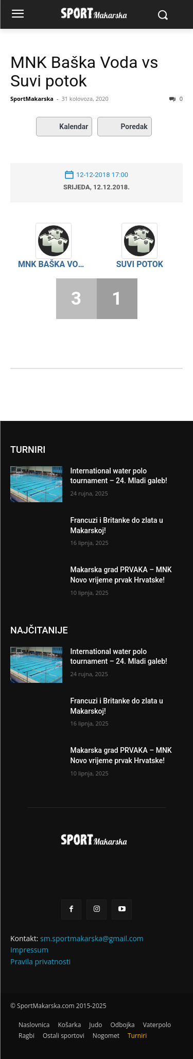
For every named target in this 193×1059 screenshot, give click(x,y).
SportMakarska (32, 98)
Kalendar (64, 126)
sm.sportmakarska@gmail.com (92, 938)
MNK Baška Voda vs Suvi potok (84, 71)
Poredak (124, 126)
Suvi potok (139, 264)
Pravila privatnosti (40, 961)
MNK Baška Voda (53, 264)
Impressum (29, 950)
